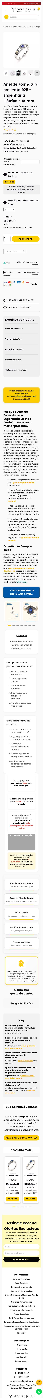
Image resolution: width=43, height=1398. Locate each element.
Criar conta (21, 1320)
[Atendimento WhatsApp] (21, 884)
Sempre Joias (22, 151)
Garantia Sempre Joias (21, 1276)
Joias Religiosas (21, 1258)
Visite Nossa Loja (21, 1289)
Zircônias (9, 182)
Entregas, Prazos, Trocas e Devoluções (21, 1297)
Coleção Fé (22, 1307)
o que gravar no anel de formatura (20, 1022)
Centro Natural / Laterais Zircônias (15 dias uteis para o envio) (21, 189)
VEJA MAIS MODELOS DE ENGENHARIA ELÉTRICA (22, 592)
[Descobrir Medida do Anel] (21, 899)
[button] (21, 263)
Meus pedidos (21, 1328)
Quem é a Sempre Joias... (21, 1266)
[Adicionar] (5, 237)
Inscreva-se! (21, 1234)
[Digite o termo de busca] (24, 17)
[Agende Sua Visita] (21, 943)
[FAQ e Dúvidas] (21, 914)
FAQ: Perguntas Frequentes (21, 1293)
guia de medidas (25, 1036)
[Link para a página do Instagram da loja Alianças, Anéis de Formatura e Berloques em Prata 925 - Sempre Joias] (19, 1378)
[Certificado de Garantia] (21, 928)
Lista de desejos (22, 1336)
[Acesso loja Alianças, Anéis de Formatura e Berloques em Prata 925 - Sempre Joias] (34, 10)
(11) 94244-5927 (21, 1352)
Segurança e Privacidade (21, 1285)
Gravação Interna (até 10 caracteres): (11, 162)
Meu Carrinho (21, 1332)
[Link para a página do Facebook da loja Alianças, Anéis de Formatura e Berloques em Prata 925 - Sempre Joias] (23, 1378)
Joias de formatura (21, 1254)
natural (12, 501)
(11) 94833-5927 (21, 1348)
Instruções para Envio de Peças (22, 1281)
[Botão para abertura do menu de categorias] (5, 10)
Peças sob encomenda (21, 1262)
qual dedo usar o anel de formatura (20, 1051)
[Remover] (5, 240)
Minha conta (21, 1324)
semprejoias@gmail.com (21, 1356)
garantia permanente (23, 482)
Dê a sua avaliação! (26, 133)
